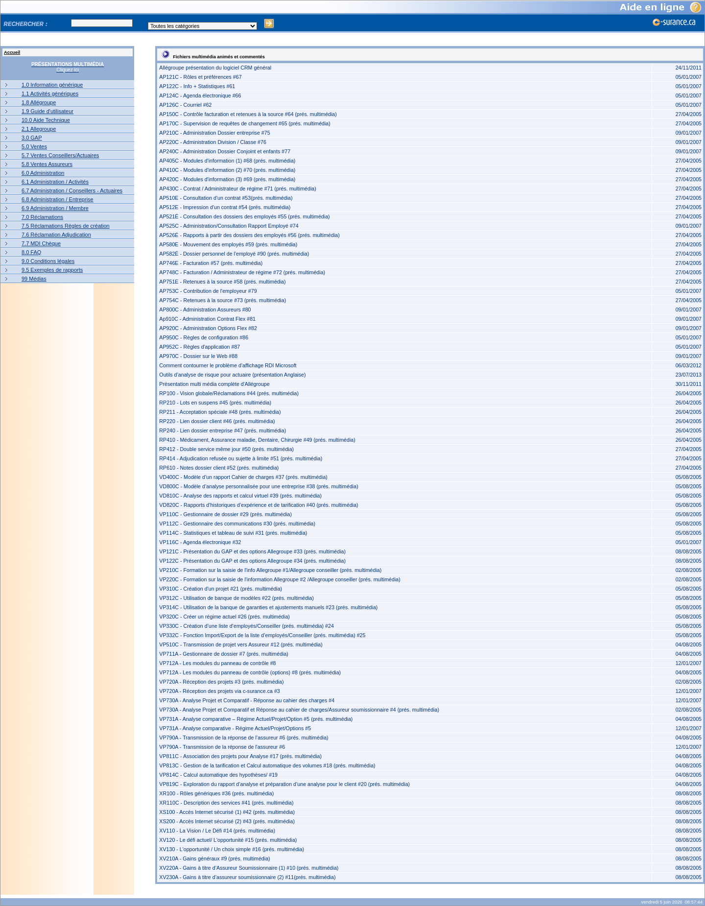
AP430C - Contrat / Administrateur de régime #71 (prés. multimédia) (237, 188)
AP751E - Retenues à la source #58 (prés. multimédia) (222, 282)
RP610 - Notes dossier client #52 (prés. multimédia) (219, 468)
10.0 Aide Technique (46, 120)
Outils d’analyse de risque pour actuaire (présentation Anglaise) (232, 375)
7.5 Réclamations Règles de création (66, 226)
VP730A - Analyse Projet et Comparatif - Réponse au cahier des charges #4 (246, 700)
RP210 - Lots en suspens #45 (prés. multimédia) (215, 402)
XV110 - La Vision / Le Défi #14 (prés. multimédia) (217, 831)
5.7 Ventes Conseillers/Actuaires (60, 155)
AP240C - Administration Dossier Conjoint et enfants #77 (224, 151)
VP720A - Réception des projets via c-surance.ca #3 (219, 691)
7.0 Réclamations (42, 217)
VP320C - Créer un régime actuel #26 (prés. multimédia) (224, 617)
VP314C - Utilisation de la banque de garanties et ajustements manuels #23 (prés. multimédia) (268, 607)
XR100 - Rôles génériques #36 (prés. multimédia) (216, 793)
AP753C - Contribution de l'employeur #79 (208, 291)
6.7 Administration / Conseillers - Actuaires (72, 190)
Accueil (12, 52)
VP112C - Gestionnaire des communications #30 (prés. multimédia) (237, 523)
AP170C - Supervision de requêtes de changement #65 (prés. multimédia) (244, 123)
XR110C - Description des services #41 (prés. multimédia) (226, 803)
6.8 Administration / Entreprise (58, 199)
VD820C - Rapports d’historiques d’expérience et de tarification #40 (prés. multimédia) (258, 505)
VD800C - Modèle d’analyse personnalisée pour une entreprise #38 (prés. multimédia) (258, 486)
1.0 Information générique (52, 85)
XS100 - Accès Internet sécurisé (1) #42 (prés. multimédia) (227, 812)
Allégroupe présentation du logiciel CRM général (215, 68)
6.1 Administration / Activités (55, 182)
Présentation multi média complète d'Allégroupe (214, 384)
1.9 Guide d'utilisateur (47, 111)
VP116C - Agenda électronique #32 (200, 542)
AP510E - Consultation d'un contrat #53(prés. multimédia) (225, 198)
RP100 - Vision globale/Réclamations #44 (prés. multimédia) (229, 393)
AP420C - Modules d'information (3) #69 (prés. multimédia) (227, 179)
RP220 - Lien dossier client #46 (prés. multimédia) (217, 421)
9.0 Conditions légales (48, 261)
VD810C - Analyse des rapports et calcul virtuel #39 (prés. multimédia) (240, 496)
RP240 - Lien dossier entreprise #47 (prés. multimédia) (222, 430)
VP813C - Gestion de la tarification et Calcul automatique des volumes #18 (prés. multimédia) (267, 765)
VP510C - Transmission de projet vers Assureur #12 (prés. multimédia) (240, 644)
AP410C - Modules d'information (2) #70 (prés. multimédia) (227, 170)
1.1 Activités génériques (50, 93)
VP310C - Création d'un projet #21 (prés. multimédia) (220, 589)
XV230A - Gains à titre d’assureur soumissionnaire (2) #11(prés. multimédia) (247, 877)
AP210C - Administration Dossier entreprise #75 (214, 133)
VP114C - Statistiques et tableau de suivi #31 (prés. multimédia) (233, 533)
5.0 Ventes (34, 146)
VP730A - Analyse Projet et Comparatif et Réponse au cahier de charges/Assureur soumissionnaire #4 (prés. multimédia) (299, 710)
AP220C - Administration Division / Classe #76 (212, 142)
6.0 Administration (43, 173)
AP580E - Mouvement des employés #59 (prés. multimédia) (228, 244)
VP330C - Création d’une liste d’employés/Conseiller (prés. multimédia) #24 (246, 626)
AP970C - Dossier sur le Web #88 (198, 356)
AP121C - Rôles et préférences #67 (200, 77)
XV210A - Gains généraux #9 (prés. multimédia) (214, 858)
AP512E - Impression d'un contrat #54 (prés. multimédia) (224, 207)
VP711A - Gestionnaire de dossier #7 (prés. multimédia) (223, 654)
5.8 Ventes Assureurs (47, 164)
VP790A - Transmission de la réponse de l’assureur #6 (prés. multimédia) (243, 737)
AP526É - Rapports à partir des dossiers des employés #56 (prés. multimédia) (249, 235)
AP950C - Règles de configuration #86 (203, 337)
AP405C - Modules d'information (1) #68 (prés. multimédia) (227, 161)
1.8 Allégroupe (39, 102)
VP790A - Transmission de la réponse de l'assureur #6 (222, 747)
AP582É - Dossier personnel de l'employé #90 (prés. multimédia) (234, 254)
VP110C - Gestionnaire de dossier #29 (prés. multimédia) (225, 514)
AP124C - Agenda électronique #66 (200, 95)
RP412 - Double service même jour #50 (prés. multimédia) (226, 449)
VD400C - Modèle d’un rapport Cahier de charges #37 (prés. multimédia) (243, 477)
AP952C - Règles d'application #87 (199, 347)
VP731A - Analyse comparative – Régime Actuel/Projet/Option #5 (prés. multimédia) (255, 719)
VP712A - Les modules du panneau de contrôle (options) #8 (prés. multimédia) (250, 672)
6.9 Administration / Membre (55, 208)
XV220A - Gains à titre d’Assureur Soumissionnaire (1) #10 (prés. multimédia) (248, 868)
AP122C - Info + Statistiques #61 (197, 86)
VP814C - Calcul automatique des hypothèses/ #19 (218, 775)
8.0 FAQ (31, 252)
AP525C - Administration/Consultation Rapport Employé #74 (228, 226)
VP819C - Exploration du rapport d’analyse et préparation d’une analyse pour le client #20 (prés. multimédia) (284, 784)
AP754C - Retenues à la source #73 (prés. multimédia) (222, 300)
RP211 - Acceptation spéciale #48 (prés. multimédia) (220, 412)
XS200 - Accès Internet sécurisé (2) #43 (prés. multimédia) (227, 821)
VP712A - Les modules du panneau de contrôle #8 (217, 663)
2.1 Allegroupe (39, 129)
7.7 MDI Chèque (41, 243)
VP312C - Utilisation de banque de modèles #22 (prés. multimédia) (236, 598)
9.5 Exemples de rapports (52, 270)
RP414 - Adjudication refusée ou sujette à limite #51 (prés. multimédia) (240, 458)
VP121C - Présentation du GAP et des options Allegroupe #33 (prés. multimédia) (252, 551)
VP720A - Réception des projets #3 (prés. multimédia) (221, 682)
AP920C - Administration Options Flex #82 (208, 328)
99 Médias (34, 279)
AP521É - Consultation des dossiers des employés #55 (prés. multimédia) (244, 216)
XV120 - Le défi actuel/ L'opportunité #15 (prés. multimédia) (228, 840)
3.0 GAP (32, 138)
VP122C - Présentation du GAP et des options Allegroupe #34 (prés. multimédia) (252, 561)
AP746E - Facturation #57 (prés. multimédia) (210, 263)
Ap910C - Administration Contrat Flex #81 (207, 319)
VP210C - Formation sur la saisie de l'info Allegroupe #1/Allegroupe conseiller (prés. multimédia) (270, 570)
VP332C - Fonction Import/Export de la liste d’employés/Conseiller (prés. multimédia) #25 (262, 635)
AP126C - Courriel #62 (185, 105)
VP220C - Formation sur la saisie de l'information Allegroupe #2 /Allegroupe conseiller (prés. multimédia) (279, 579)
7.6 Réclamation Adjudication (56, 235)
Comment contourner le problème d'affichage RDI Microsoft (227, 365)
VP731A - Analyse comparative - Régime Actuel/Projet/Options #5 (235, 728)
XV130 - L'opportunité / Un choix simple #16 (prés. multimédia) (231, 849)
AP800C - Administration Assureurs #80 (205, 309)
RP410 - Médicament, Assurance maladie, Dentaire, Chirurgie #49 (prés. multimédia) (257, 440)
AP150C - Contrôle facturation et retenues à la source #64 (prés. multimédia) (248, 114)
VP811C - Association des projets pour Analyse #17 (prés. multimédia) (240, 756)
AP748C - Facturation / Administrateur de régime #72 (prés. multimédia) (242, 272)
